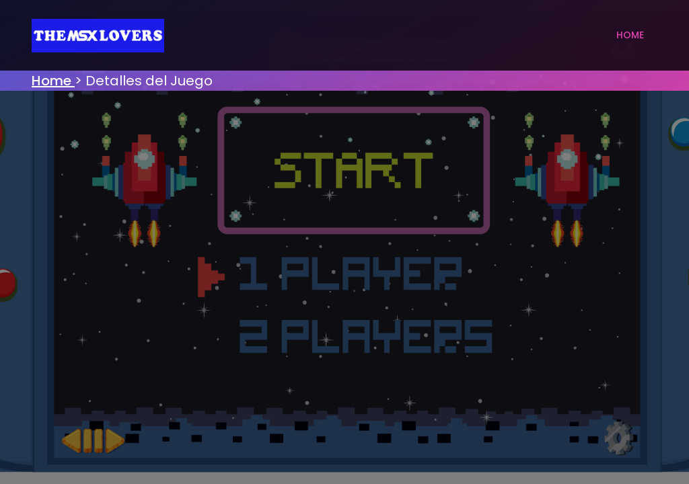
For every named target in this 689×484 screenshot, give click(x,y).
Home (630, 35)
